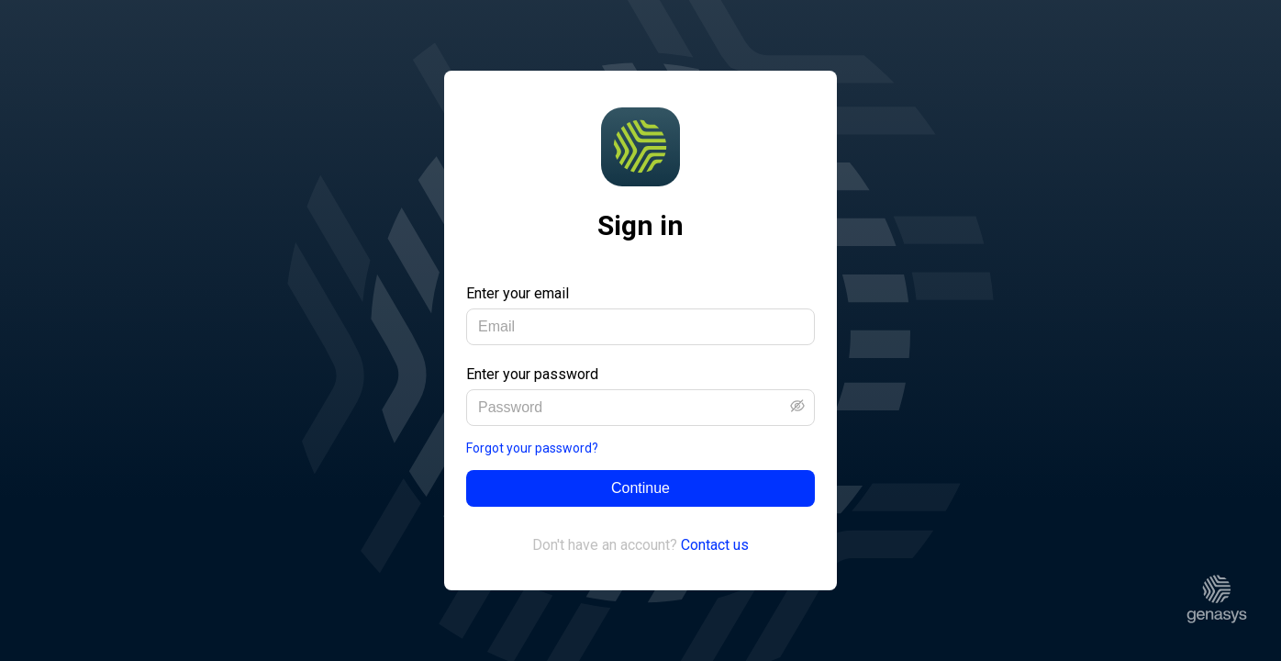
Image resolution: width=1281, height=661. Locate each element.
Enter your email (517, 293)
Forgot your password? (532, 448)
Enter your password (532, 374)
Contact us (715, 545)
